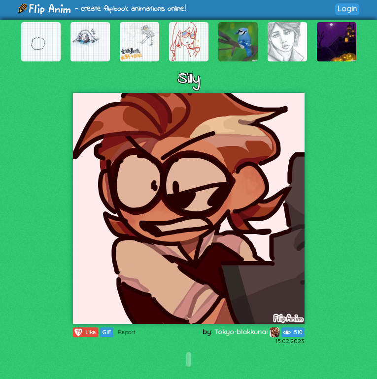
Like (84, 332)
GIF (107, 332)
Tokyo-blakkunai (246, 331)
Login (347, 8)
